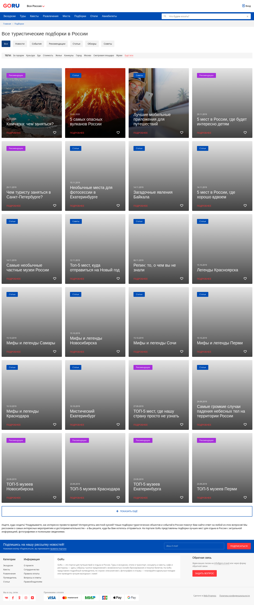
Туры (23, 16)
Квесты (34, 16)
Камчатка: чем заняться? (30, 124)
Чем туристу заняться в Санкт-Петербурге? (28, 194)
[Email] (194, 546)
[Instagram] (26, 597)
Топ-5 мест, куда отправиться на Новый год (95, 267)
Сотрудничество (31, 569)
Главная (7, 23)
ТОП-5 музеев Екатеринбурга (147, 486)
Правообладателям (33, 581)
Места (66, 16)
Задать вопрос (204, 573)
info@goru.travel (221, 563)
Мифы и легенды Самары (30, 343)
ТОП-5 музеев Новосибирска (19, 486)
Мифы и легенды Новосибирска (86, 340)
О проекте (29, 565)
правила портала (58, 548)
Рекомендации (16, 75)
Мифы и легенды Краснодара (22, 413)
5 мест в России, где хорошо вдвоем (216, 194)
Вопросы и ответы (32, 577)
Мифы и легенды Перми (220, 343)
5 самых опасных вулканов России (86, 121)
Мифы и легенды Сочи (154, 343)
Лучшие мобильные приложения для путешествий (152, 119)
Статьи (75, 75)
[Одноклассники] (19, 597)
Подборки (80, 16)
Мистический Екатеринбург (82, 413)
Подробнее (13, 133)
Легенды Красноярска (217, 270)
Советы (139, 75)
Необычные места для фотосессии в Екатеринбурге (91, 192)
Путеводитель (10, 577)
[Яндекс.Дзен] (32, 597)
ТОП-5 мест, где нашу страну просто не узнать (156, 413)
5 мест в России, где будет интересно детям (222, 121)
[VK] (6, 597)
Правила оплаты (32, 573)
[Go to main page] (11, 6)
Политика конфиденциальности (234, 595)
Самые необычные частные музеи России (27, 267)
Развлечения (50, 16)
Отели (94, 16)
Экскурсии (9, 16)
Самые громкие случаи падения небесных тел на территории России (221, 411)
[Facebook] (13, 597)
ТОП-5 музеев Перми (217, 489)
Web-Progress (209, 595)
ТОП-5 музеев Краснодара (95, 489)
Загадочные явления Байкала (153, 194)
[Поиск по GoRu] (206, 16)
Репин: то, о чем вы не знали (154, 267)
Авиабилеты (109, 16)
